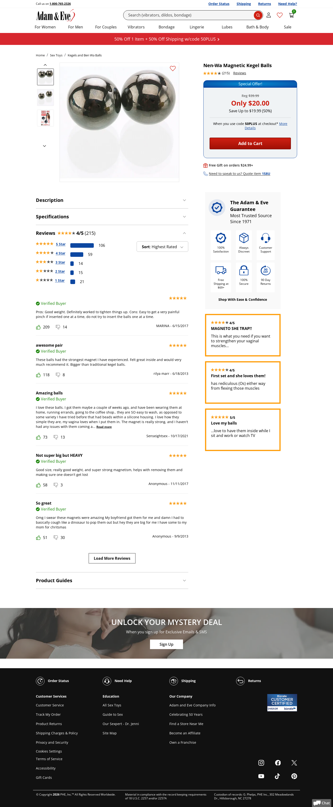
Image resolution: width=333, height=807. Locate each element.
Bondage (167, 27)
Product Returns (49, 723)
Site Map (110, 733)
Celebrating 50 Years (186, 714)
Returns (264, 3)
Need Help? (287, 3)
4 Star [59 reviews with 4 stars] (60, 253)
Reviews (239, 73)
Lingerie (197, 27)
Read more (104, 427)
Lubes (227, 27)
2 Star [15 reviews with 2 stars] (60, 271)
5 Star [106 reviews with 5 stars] (61, 244)
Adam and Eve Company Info (192, 705)
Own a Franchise (182, 742)
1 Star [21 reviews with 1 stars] (60, 280)
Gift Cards (44, 777)
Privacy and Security (52, 742)
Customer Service (50, 705)
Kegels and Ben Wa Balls (85, 55)
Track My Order (48, 714)
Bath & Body (257, 27)
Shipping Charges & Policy (57, 733)
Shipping (244, 3)
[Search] (193, 15)
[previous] (46, 65)
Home (40, 55)
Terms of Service (49, 759)
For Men (75, 27)
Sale (287, 27)
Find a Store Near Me (186, 723)
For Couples (106, 27)
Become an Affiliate (184, 733)
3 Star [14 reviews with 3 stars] (60, 262)
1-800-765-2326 (60, 4)
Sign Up (166, 644)
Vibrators (136, 27)
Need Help (117, 681)
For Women (45, 27)
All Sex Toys (112, 705)
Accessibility (46, 768)
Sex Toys (56, 55)
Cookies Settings (49, 751)
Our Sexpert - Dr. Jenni (121, 723)
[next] (43, 146)
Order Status (218, 3)
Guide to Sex (113, 714)
